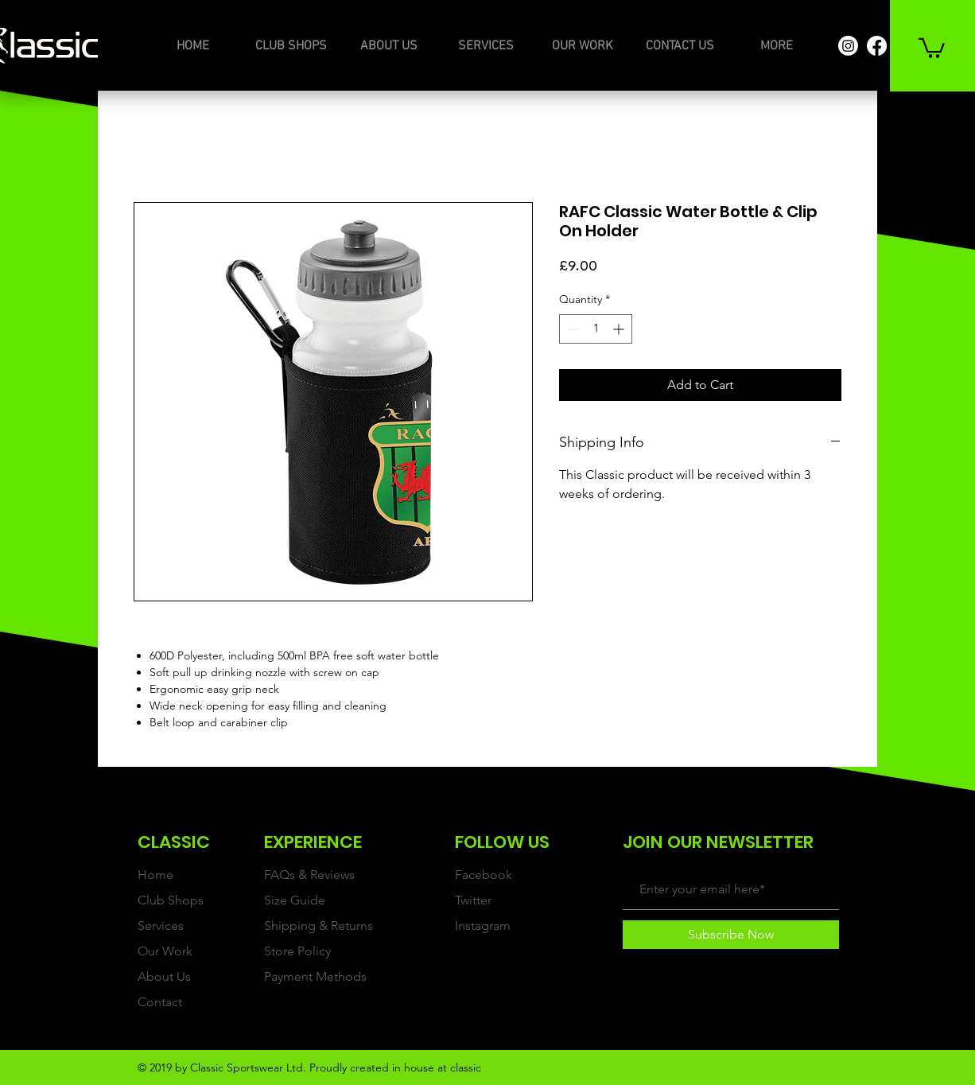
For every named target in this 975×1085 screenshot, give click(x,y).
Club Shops (171, 900)
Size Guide (294, 900)
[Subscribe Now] (731, 934)
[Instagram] (848, 46)
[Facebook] (877, 46)
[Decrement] (571, 329)
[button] (932, 47)
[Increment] (620, 329)
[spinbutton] (595, 329)
